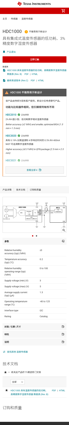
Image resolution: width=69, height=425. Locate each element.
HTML (35, 74)
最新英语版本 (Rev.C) (17, 80)
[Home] (34, 4)
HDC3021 (11, 160)
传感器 (14, 18)
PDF (26, 74)
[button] (5, 11)
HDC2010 (11, 114)
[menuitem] (36, 11)
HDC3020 (11, 135)
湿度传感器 (27, 18)
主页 (5, 18)
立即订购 (34, 59)
